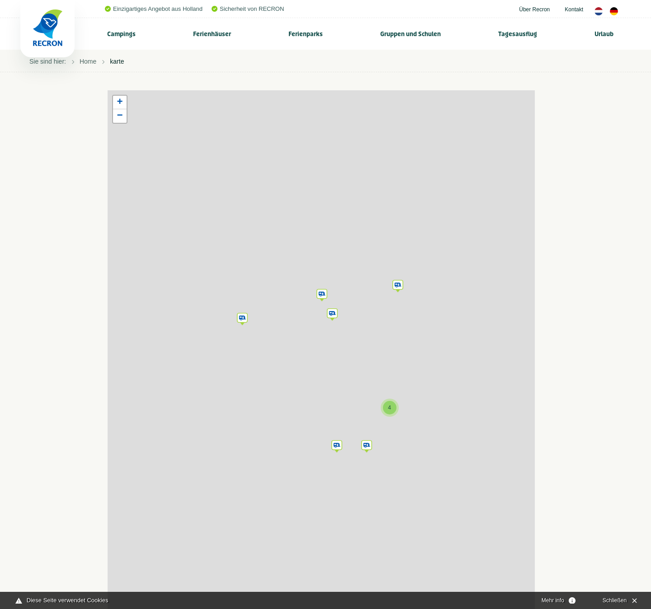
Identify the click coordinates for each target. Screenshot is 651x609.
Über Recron (534, 9)
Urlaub (603, 34)
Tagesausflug (517, 34)
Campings (121, 34)
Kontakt (574, 9)
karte (117, 61)
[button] (242, 317)
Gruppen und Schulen (410, 34)
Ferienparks (305, 34)
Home (88, 61)
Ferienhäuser (212, 34)
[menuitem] (122, 34)
